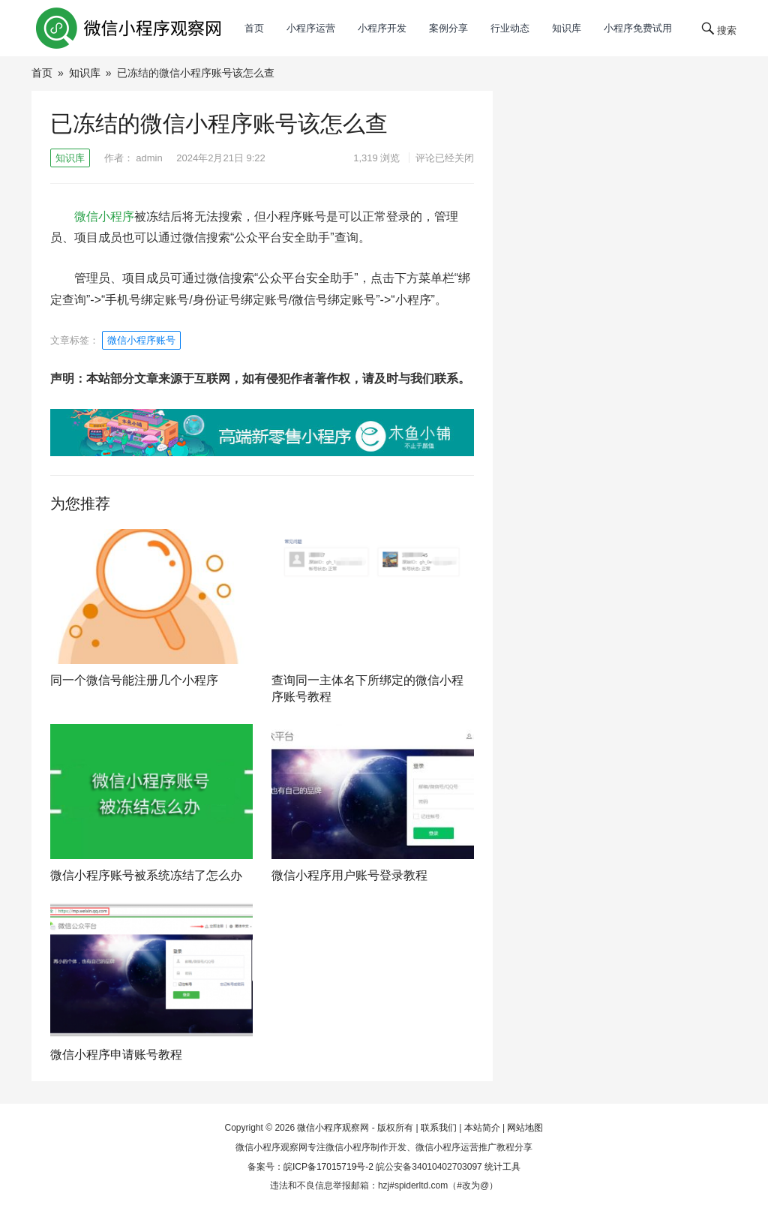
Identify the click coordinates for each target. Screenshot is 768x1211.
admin (149, 158)
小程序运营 (310, 28)
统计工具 (502, 1166)
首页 (254, 28)
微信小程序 (104, 216)
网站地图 (525, 1127)
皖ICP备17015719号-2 (329, 1166)
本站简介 (482, 1127)
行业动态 (510, 28)
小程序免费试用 (638, 28)
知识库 (566, 28)
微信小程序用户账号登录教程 (350, 875)
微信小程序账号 (141, 340)
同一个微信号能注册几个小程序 (134, 680)
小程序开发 (382, 28)
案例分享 (448, 28)
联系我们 (439, 1127)
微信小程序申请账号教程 (116, 1054)
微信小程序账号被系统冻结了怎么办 (146, 875)
